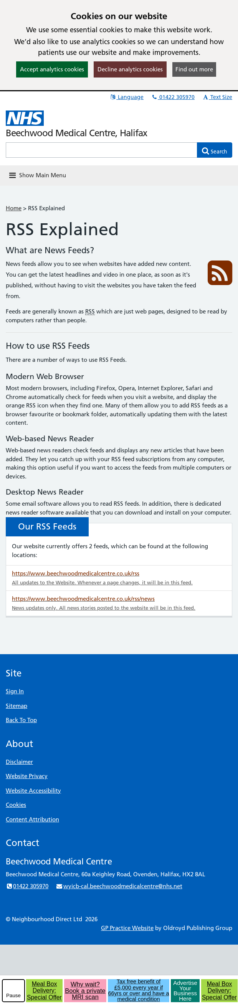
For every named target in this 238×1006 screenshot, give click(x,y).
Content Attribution (32, 819)
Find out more (194, 69)
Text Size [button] (217, 97)
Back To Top (21, 720)
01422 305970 (173, 97)
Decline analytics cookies (130, 69)
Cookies (16, 804)
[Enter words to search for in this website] (101, 150)
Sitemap (16, 705)
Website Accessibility (33, 790)
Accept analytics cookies (52, 69)
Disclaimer (19, 761)
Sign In (15, 691)
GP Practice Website (127, 928)
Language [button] (126, 97)
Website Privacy (27, 776)
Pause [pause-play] (13, 995)
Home (13, 208)
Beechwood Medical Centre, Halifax (76, 133)
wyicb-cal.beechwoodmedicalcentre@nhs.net (119, 886)
